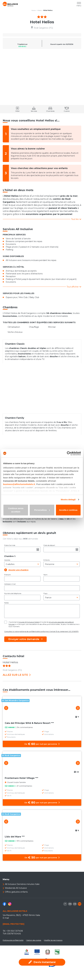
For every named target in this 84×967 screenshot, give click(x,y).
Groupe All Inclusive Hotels (28, 622)
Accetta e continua (68, 510)
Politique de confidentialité (13, 940)
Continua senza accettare (15, 510)
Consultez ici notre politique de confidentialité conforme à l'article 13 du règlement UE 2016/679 (41, 631)
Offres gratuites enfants (16, 892)
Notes (6, 603)
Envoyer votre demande (25, 639)
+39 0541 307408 (14, 931)
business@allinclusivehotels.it (19, 484)
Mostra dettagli (68, 499)
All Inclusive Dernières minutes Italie (22, 884)
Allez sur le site (17, 674)
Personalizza (42, 510)
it (65, 904)
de (75, 904)
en (70, 904)
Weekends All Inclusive (16, 888)
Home (33, 10)
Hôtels (39, 10)
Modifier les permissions (53, 940)
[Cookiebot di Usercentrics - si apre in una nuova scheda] (69, 453)
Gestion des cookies (33, 940)
